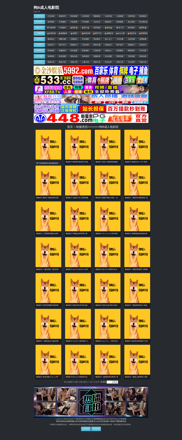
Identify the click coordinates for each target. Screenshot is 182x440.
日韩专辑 (131, 16)
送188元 (97, 22)
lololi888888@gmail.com (100, 419)
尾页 (104, 382)
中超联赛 (73, 22)
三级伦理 (96, 50)
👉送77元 (119, 28)
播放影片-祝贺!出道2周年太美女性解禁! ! (109, 305)
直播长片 (73, 45)
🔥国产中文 (97, 33)
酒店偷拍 (142, 16)
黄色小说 (62, 62)
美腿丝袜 (96, 56)
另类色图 (131, 56)
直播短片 (131, 45)
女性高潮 (85, 16)
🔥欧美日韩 (85, 33)
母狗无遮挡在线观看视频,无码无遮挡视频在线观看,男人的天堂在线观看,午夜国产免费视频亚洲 (91, 421)
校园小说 (50, 62)
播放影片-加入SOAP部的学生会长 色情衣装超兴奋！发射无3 (86, 377)
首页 (70, 126)
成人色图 (39, 56)
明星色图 (119, 56)
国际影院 (39, 50)
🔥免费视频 (39, 33)
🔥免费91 (74, 33)
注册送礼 (73, 39)
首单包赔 (96, 28)
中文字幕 (142, 50)
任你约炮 (131, 39)
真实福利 (131, 28)
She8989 (123, 419)
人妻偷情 (119, 16)
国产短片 (119, 45)
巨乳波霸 (73, 50)
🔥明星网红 (143, 33)
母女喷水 (96, 39)
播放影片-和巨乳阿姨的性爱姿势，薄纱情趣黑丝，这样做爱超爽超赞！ (60, 305)
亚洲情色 (50, 56)
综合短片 (142, 45)
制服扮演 (62, 50)
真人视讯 (131, 22)
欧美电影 (85, 50)
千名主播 (119, 39)
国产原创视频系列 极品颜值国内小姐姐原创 (51, 163)
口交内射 (50, 16)
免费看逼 (39, 39)
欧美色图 (62, 56)
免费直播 (142, 39)
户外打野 (85, 45)
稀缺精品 (96, 16)
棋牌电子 (108, 22)
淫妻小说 (73, 62)
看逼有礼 (50, 39)
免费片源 (39, 16)
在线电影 (39, 45)
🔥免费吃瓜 (108, 33)
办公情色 (131, 62)
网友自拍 (73, 56)
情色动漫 (142, 56)
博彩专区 (39, 28)
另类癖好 (119, 50)
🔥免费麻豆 (62, 33)
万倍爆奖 (62, 22)
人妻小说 (85, 62)
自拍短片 (108, 45)
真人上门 (108, 39)
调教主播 (62, 39)
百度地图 (86, 429)
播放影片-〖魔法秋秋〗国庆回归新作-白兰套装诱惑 (54, 269)
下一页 (99, 382)
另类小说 (119, 62)
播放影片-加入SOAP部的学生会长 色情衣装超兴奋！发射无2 (116, 269)
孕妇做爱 (73, 16)
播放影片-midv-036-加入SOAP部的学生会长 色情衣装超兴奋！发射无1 (90, 269)
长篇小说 (142, 62)
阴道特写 (62, 16)
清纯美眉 (85, 56)
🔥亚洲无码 (51, 33)
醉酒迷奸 (131, 50)
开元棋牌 (85, 22)
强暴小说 (96, 62)
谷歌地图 (96, 429)
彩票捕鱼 (119, 22)
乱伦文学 (108, 62)
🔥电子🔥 (85, 28)
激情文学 (39, 62)
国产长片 (62, 45)
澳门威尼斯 (51, 28)
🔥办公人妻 (120, 33)
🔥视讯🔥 (108, 28)
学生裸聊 (85, 39)
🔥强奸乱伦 (131, 33)
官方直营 (39, 22)
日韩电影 (50, 50)
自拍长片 (50, 45)
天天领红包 (143, 22)
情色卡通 (96, 45)
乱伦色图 (108, 56)
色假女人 (108, 50)
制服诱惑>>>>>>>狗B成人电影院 (97, 126)
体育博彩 (50, 22)
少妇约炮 (108, 16)
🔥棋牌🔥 (74, 28)
